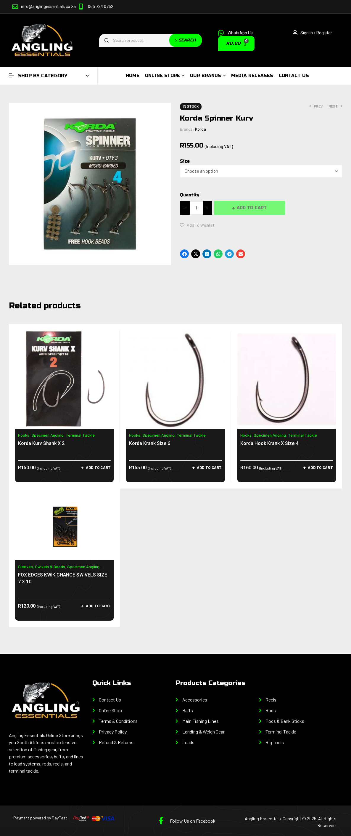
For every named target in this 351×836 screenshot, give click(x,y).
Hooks (23, 435)
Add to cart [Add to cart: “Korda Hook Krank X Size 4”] (320, 467)
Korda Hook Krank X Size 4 (269, 443)
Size (185, 161)
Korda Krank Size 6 (149, 443)
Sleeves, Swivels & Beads (41, 566)
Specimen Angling (47, 435)
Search (185, 40)
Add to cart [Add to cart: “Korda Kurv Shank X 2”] (98, 467)
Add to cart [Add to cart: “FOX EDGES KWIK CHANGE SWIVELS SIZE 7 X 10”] (98, 605)
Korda (200, 129)
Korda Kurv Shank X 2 (41, 443)
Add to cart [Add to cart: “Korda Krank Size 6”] (209, 467)
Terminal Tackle (80, 435)
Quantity (189, 195)
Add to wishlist (201, 225)
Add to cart (252, 207)
